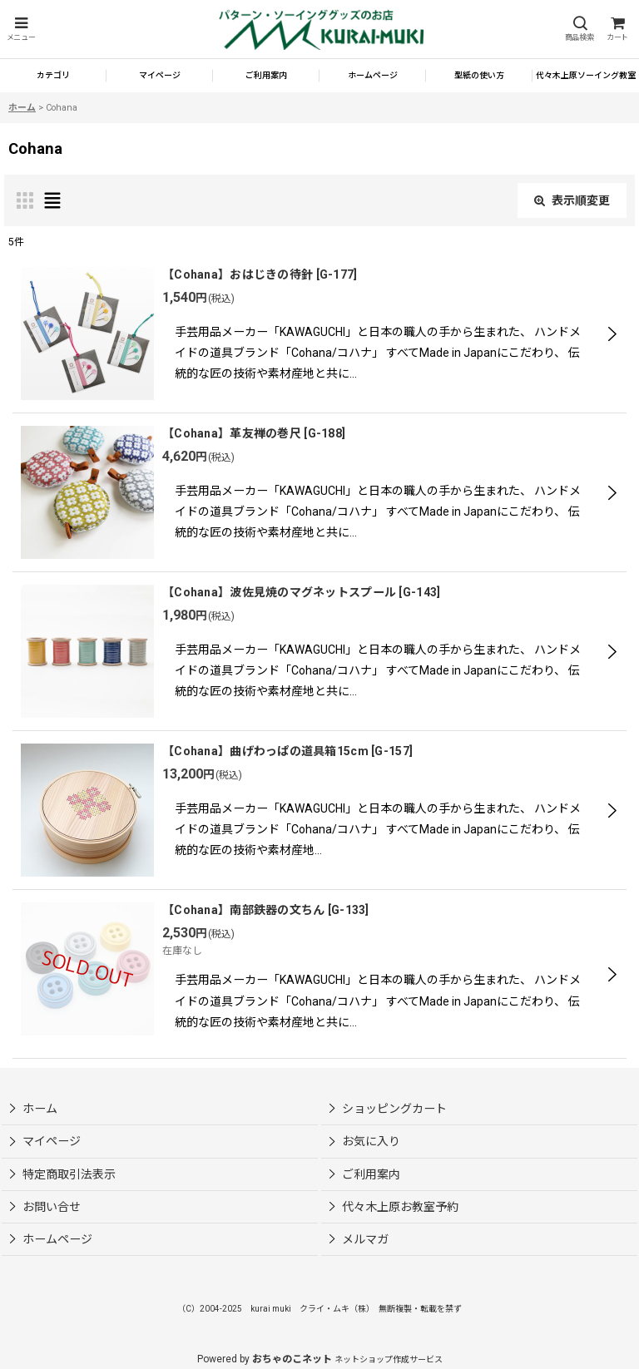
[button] (20, 29)
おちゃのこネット (292, 1359)
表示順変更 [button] (572, 200)
